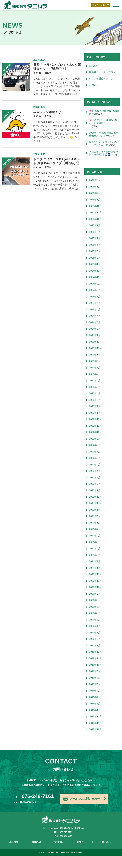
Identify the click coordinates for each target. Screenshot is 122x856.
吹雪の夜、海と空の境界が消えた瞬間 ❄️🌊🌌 (103, 153)
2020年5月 (95, 619)
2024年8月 (95, 290)
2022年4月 (95, 471)
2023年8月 (95, 367)
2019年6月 (95, 684)
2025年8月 (95, 232)
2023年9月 (95, 361)
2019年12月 (95, 651)
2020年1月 (95, 645)
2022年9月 (95, 438)
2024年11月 (95, 277)
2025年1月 (95, 264)
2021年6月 (95, 535)
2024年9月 (95, 283)
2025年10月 (95, 219)
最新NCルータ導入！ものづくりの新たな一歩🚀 (104, 144)
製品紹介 (94, 65)
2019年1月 (95, 710)
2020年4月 (95, 626)
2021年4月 (95, 548)
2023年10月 (95, 354)
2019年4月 (95, 697)
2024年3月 (95, 322)
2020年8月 (95, 600)
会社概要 (13, 842)
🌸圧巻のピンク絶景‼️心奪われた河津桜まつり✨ (103, 123)
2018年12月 (95, 716)
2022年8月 (95, 445)
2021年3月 (95, 555)
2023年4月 (95, 393)
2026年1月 (95, 199)
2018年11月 (95, 723)
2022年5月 (95, 464)
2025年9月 (95, 225)
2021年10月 (95, 509)
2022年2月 (95, 483)
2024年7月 (95, 296)
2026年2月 (95, 193)
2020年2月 (95, 639)
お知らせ (94, 85)
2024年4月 (95, 315)
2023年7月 (95, 374)
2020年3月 (95, 632)
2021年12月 (95, 496)
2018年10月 (95, 729)
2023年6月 (95, 380)
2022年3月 (95, 477)
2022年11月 (95, 425)
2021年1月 (95, 568)
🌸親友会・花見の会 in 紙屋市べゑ (104, 112)
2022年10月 (95, 432)
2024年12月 (95, 270)
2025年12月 (95, 206)
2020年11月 (95, 580)
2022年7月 (95, 451)
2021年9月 (95, 516)
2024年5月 (95, 309)
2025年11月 (95, 212)
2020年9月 (95, 593)
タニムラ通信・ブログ (101, 78)
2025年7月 (95, 238)
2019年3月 (95, 703)
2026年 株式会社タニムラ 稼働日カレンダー (104, 134)
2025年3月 (95, 251)
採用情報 (58, 842)
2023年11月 (95, 348)
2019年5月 (95, 690)
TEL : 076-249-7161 (63, 832)
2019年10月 (95, 664)
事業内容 (36, 842)
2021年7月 (95, 529)
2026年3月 (95, 186)
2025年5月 (95, 244)
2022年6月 (95, 458)
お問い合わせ (106, 842)
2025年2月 (95, 257)
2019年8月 (95, 671)
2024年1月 (95, 335)
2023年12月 (95, 341)
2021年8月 (95, 522)
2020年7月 (95, 606)
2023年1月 (95, 412)
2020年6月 (95, 613)
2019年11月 (95, 658)
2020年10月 (95, 587)
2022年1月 (95, 490)
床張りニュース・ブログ (102, 72)
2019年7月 (95, 677)
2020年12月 (95, 574)
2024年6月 (95, 303)
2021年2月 (95, 561)
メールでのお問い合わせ (81, 799)
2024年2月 (95, 328)
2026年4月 (95, 180)
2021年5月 (95, 542)
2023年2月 (95, 406)
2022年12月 (95, 419)
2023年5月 (95, 387)
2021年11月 (95, 503)
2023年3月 (95, 400)
